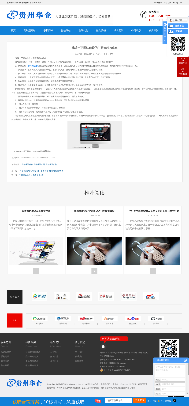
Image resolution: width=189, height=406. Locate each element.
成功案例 (118, 30)
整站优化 (83, 30)
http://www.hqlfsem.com (77, 384)
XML (180, 2)
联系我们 (79, 356)
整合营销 (101, 30)
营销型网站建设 (33, 352)
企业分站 (158, 2)
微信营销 (5, 361)
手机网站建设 (32, 361)
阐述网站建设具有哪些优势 (36, 211)
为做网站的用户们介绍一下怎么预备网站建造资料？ (42, 171)
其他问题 (54, 361)
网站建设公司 (39, 164)
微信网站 (66, 30)
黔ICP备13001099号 (138, 384)
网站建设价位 (27, 164)
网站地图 (168, 2)
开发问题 (54, 356)
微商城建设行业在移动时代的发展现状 (94, 211)
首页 (13, 30)
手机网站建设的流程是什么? (31, 175)
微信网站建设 (32, 365)
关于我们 (79, 352)
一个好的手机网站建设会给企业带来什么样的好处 (152, 211)
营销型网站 (30, 30)
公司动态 (136, 30)
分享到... (179, 31)
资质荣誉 (153, 30)
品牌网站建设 (32, 356)
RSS (175, 2)
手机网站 (48, 30)
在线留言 (179, 26)
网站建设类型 (51, 164)
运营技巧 (54, 352)
